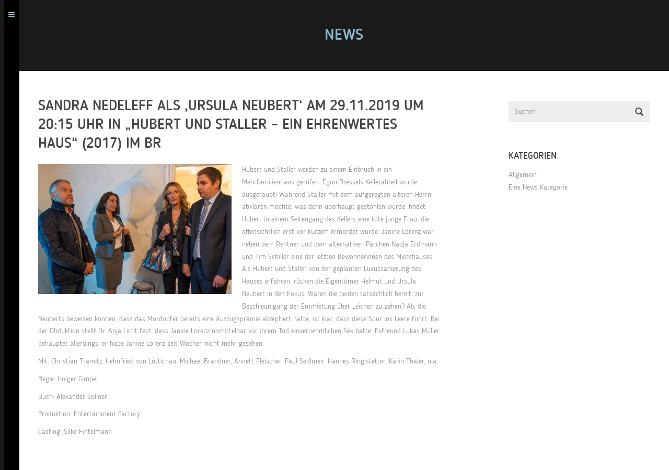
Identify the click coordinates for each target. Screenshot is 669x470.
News (347, 35)
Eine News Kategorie (541, 187)
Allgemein (526, 175)
